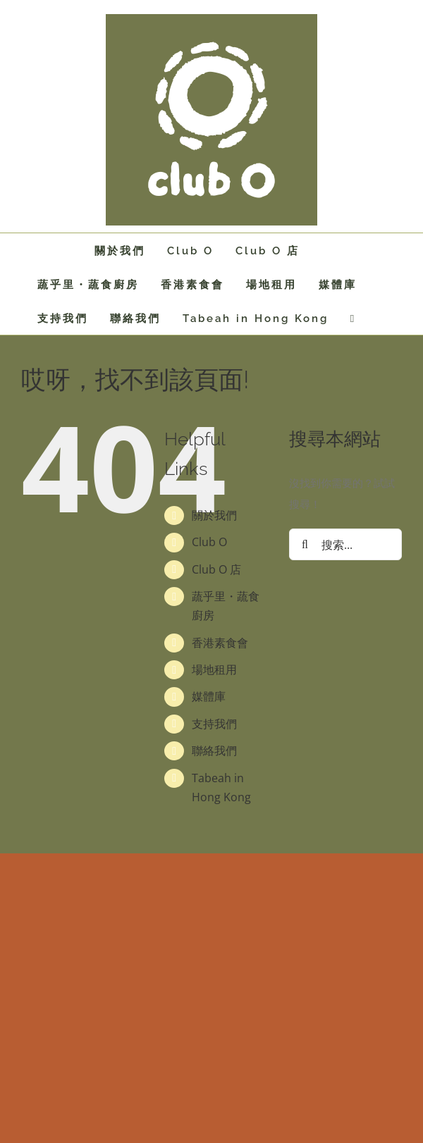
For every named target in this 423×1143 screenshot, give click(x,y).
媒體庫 (209, 696)
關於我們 (214, 515)
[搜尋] (305, 544)
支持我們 (214, 723)
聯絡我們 (214, 750)
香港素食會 (220, 642)
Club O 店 (216, 569)
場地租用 (214, 669)
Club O (209, 542)
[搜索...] (345, 544)
